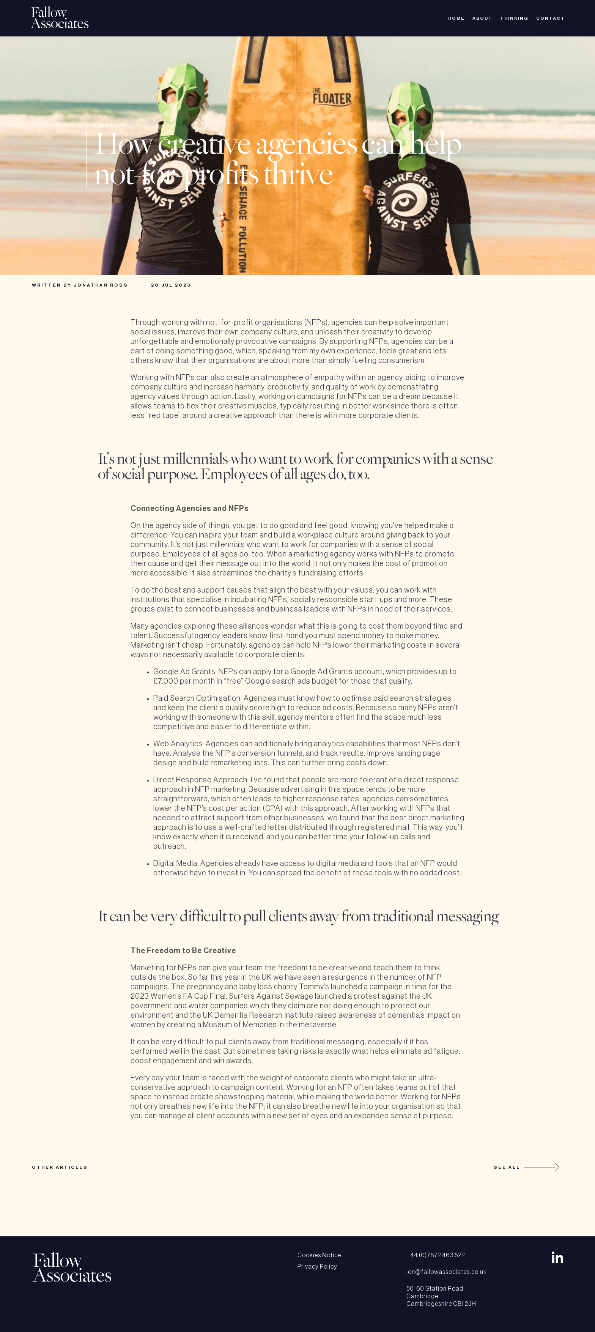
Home (456, 18)
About (482, 18)
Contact (550, 18)
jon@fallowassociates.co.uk (446, 1272)
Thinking (514, 18)
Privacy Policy (317, 1267)
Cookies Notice (319, 1255)
